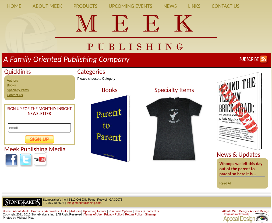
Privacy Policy (113, 214)
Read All (226, 183)
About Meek (47, 6)
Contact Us (225, 6)
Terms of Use (93, 214)
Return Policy (134, 214)
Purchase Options (120, 211)
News (170, 6)
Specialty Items (18, 90)
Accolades (52, 211)
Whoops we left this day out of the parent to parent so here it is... (241, 168)
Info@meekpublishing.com (83, 202)
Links (194, 6)
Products (85, 6)
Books (11, 85)
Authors (12, 80)
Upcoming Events (130, 6)
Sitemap (150, 214)
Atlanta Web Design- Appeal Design (245, 211)
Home (14, 6)
